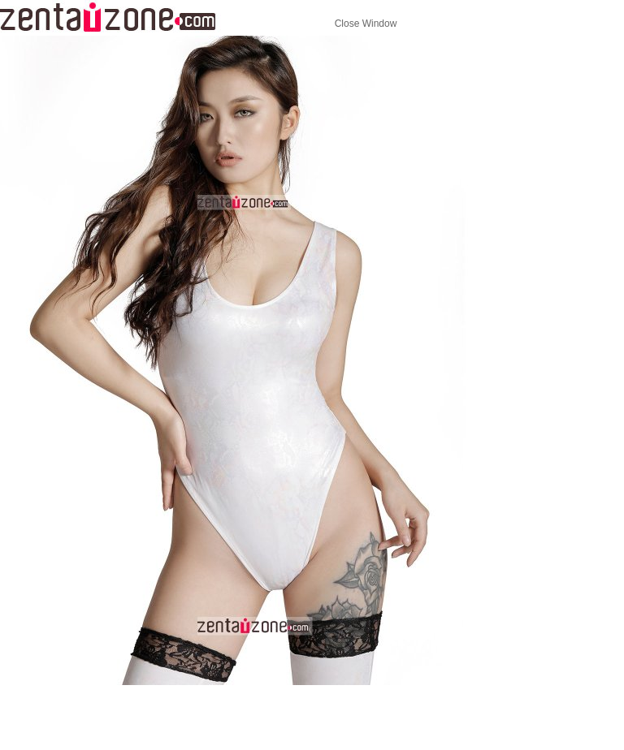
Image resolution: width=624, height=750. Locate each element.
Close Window (366, 23)
